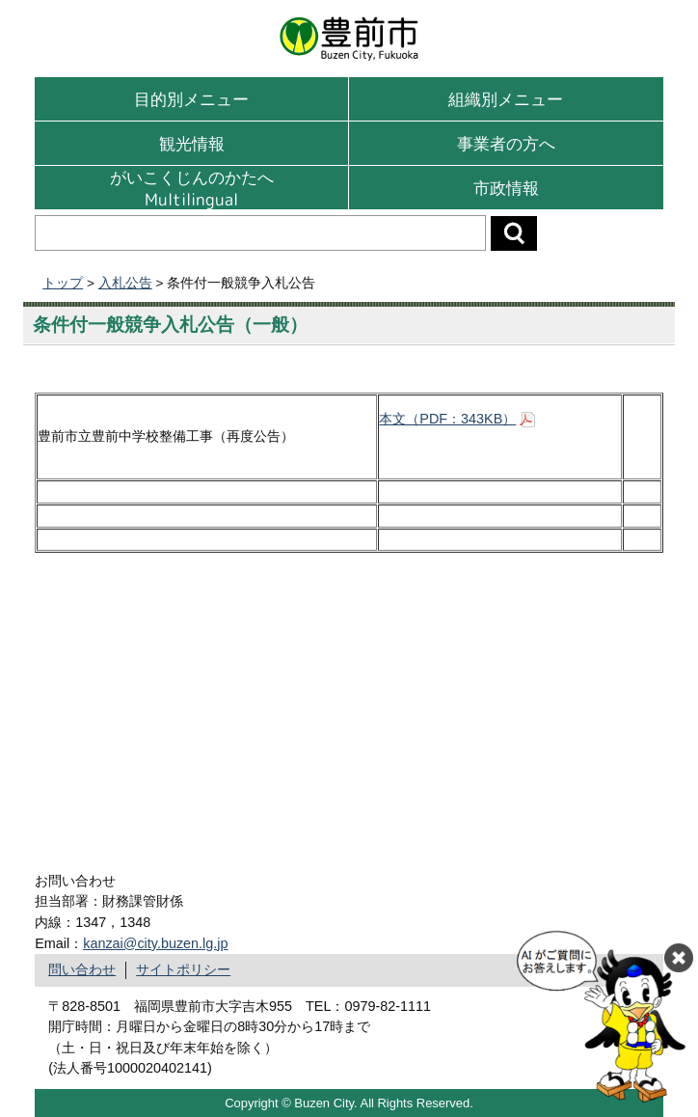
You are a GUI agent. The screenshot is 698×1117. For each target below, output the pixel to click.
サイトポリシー (183, 969)
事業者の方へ (506, 143)
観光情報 (192, 143)
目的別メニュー (191, 99)
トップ (62, 283)
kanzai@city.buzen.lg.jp (155, 943)
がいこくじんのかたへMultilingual (192, 187)
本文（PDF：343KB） (447, 418)
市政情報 (506, 188)
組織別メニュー (505, 99)
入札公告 (125, 283)
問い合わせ (82, 969)
